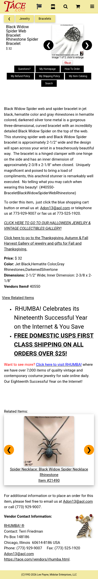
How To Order (72, 69)
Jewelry (25, 18)
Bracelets (45, 18)
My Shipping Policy (49, 76)
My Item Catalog (78, 76)
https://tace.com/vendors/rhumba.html (37, 559)
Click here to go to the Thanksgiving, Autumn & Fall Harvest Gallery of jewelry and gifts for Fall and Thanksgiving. (46, 243)
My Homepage (48, 69)
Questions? (24, 69)
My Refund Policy (20, 76)
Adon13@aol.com (55, 208)
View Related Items (18, 297)
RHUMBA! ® (14, 525)
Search (49, 83)
